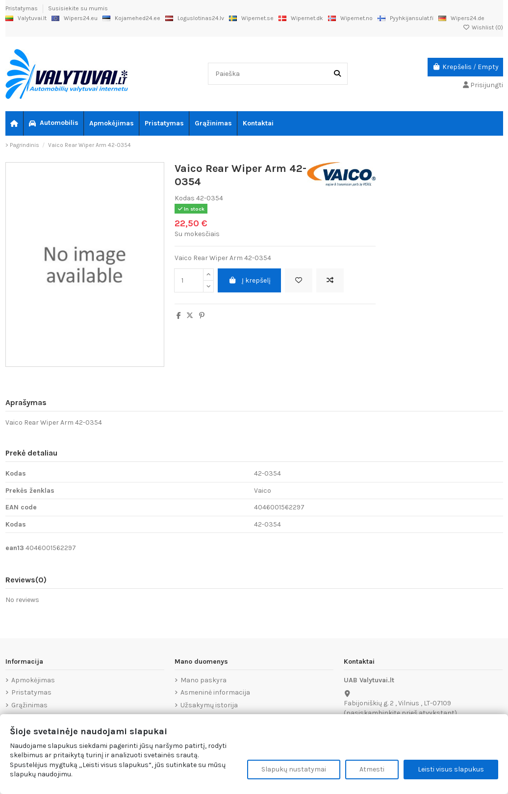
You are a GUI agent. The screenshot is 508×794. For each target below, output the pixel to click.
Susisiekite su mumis (78, 8)
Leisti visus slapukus (451, 769)
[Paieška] (337, 74)
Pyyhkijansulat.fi (405, 18)
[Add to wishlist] (298, 280)
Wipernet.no (350, 18)
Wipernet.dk (301, 18)
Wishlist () (483, 27)
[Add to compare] (330, 280)
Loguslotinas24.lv (194, 18)
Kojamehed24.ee (131, 18)
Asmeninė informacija (215, 692)
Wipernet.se (251, 18)
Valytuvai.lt (26, 18)
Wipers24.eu (74, 18)
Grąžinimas (29, 705)
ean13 (14, 548)
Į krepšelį (249, 280)
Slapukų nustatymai (293, 769)
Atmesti (371, 769)
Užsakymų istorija (209, 705)
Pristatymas (22, 8)
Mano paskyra (203, 680)
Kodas (185, 198)
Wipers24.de (461, 18)
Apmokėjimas (33, 680)
